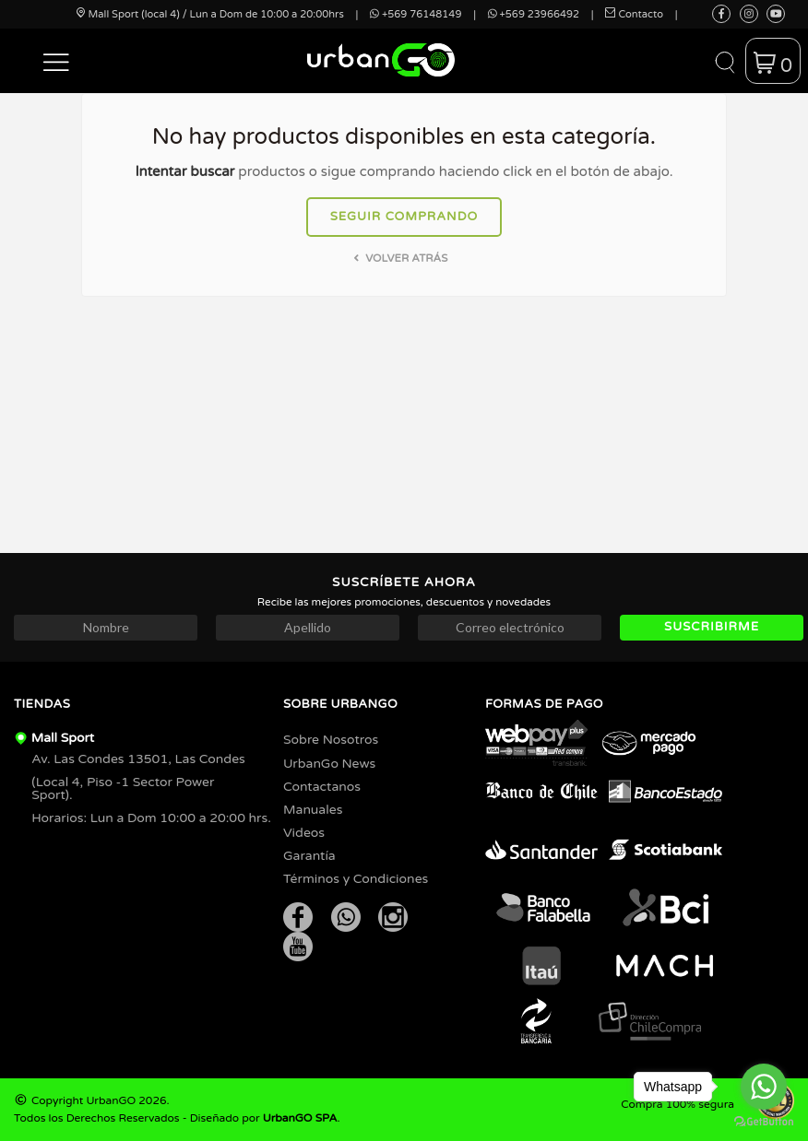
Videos (304, 833)
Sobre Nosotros (330, 739)
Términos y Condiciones (355, 879)
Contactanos (322, 786)
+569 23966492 (533, 14)
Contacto (634, 14)
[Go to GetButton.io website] (763, 1122)
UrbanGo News (329, 763)
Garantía (309, 856)
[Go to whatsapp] (764, 1087)
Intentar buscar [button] (184, 171)
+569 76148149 (415, 14)
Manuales (312, 810)
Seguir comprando (404, 216)
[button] (56, 61)
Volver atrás (399, 258)
